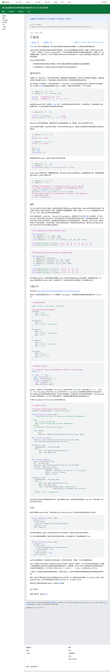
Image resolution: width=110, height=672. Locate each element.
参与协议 (61, 19)
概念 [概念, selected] (3, 11)
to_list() (53, 104)
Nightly (76, 42)
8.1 (103, 42)
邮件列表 (52, 19)
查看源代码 (47, 42)
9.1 (80, 42)
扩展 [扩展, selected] (55, 2)
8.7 (86, 42)
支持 (69, 650)
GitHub (104, 2)
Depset (32, 46)
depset (41, 86)
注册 (69, 19)
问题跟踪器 (71, 653)
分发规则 (20, 11)
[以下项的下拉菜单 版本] (72, 2)
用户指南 (38, 2)
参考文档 (47, 2)
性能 (59, 583)
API (29, 11)
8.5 (92, 42)
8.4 (95, 42)
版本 (69, 2)
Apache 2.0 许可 (82, 602)
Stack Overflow (72, 659)
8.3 (97, 42)
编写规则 (11, 11)
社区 (62, 2)
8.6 (89, 42)
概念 (41, 33)
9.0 (83, 42)
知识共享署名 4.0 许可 (54, 602)
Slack (69, 656)
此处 (45, 594)
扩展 (36, 33)
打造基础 (32, 19)
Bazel (31, 33)
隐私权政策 (34, 666)
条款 (27, 666)
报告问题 (35, 42)
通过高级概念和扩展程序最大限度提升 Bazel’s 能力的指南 (25, 8)
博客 (27, 650)
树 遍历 (87, 216)
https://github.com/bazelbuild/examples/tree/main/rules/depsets (58, 291)
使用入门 (28, 2)
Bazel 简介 (19, 2)
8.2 (100, 42)
